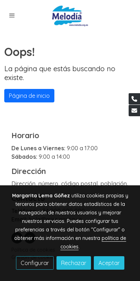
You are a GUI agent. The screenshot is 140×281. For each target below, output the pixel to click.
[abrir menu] (12, 15)
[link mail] (134, 110)
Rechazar (73, 262)
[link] (70, 15)
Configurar (35, 262)
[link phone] (134, 99)
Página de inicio (29, 95)
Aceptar (109, 262)
